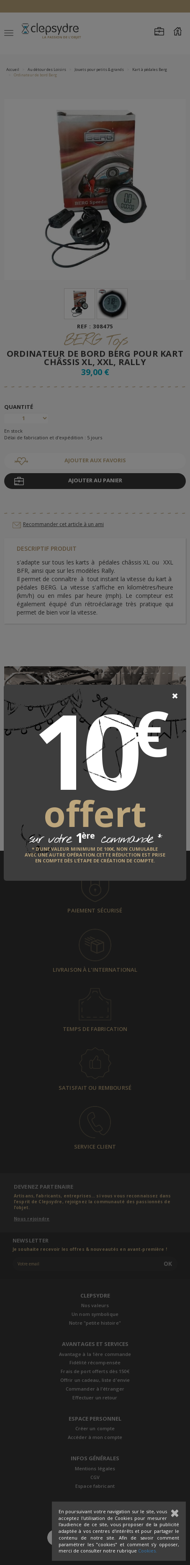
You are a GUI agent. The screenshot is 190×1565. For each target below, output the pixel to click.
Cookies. (147, 1550)
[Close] (175, 696)
